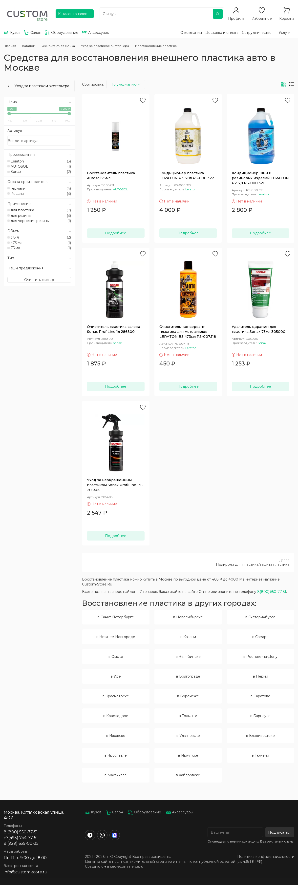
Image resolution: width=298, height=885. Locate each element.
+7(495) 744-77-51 (21, 837)
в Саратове (260, 696)
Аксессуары (179, 812)
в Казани (188, 637)
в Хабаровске (188, 775)
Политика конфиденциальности (265, 856)
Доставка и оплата (221, 32)
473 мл (41, 242)
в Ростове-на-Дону (260, 656)
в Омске (115, 656)
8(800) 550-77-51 (271, 591)
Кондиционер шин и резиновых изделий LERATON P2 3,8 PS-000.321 (260, 178)
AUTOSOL (41, 166)
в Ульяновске (188, 735)
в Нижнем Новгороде (115, 637)
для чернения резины (41, 221)
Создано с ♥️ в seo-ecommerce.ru (114, 866)
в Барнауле (260, 716)
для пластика (41, 210)
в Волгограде (188, 676)
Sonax (41, 171)
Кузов (93, 812)
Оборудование (144, 812)
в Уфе (116, 676)
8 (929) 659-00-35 (21, 843)
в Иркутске (188, 755)
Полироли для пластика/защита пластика (188, 562)
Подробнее (115, 233)
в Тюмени (260, 755)
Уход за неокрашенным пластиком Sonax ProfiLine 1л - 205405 (115, 485)
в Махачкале (116, 775)
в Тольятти (188, 716)
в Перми (260, 676)
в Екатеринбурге (260, 617)
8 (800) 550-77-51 (21, 832)
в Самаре (260, 637)
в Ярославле (116, 755)
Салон (114, 812)
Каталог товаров (72, 14)
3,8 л (41, 237)
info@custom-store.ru (25, 872)
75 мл (41, 248)
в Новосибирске (188, 617)
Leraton (41, 161)
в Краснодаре (115, 716)
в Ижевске (115, 735)
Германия (41, 188)
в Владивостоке (260, 735)
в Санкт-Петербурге (116, 617)
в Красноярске (116, 696)
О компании (191, 32)
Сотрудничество (257, 32)
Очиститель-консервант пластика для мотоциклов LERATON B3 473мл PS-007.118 (187, 331)
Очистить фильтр (39, 280)
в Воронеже (188, 696)
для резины (41, 215)
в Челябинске (188, 656)
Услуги (285, 32)
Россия (41, 193)
